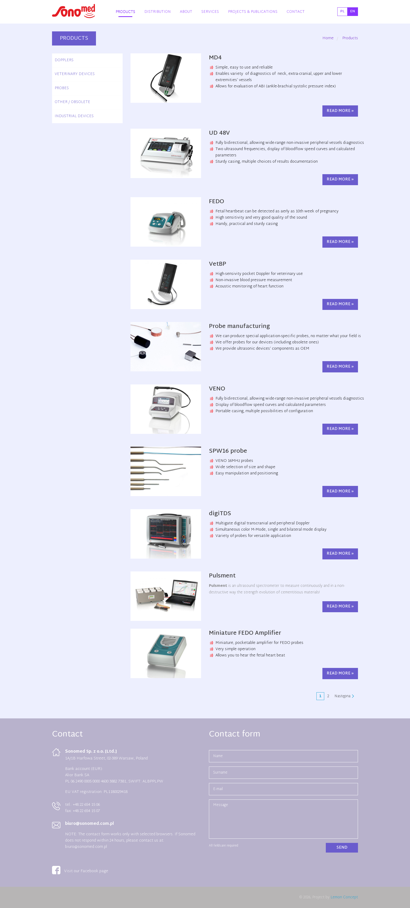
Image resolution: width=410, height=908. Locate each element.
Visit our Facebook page (80, 871)
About (186, 12)
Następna (342, 696)
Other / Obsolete (72, 102)
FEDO (216, 202)
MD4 (215, 58)
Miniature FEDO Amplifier (245, 633)
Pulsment (222, 576)
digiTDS (220, 514)
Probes (62, 88)
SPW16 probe (228, 451)
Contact (296, 12)
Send (342, 847)
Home (328, 38)
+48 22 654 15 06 (86, 804)
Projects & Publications (252, 12)
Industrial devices (74, 116)
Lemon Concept (344, 897)
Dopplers (64, 60)
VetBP (217, 264)
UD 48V (219, 133)
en (352, 11)
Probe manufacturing (239, 326)
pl (342, 11)
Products (125, 12)
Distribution (157, 12)
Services (210, 12)
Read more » (340, 111)
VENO (217, 389)
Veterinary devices (75, 74)
